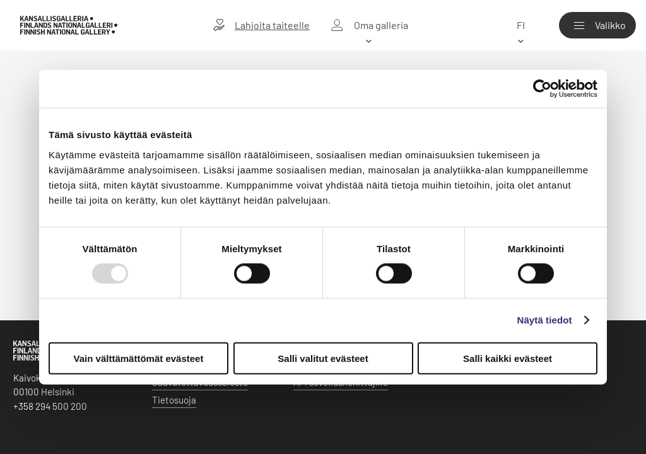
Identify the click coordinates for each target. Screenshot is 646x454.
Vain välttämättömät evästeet (139, 357)
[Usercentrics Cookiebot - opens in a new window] (542, 88)
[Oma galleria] (369, 25)
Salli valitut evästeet (323, 357)
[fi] (520, 25)
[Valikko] (597, 25)
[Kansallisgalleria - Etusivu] (68, 25)
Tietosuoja (174, 399)
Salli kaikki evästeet (507, 357)
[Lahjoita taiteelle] (261, 25)
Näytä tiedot (544, 320)
